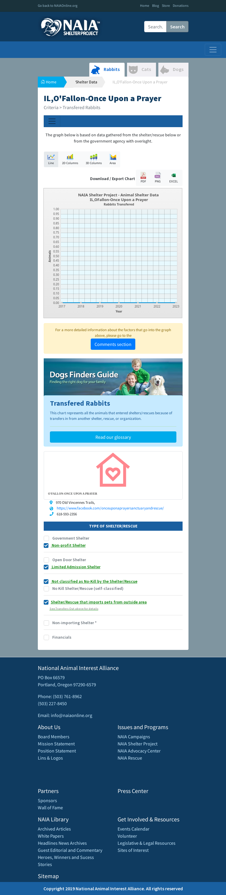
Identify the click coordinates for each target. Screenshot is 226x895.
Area (112, 159)
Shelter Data (86, 82)
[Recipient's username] (155, 26)
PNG (157, 177)
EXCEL (174, 177)
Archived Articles (54, 829)
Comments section (113, 344)
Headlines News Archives (62, 843)
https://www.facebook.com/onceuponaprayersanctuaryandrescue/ (110, 508)
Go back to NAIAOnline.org (57, 5)
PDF (143, 177)
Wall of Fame (50, 807)
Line (51, 159)
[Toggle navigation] (213, 50)
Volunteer (127, 836)
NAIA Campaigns (134, 736)
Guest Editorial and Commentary (70, 850)
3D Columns (94, 159)
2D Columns (70, 159)
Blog (155, 5)
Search (177, 27)
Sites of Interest (133, 850)
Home (144, 5)
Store (166, 5)
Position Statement (57, 751)
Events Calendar (133, 829)
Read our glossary (113, 437)
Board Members (53, 736)
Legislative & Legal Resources (146, 843)
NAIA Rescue (130, 758)
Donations (180, 5)
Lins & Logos (50, 758)
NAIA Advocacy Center (139, 751)
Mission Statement (56, 744)
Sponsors (47, 800)
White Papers (51, 836)
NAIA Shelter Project (137, 744)
